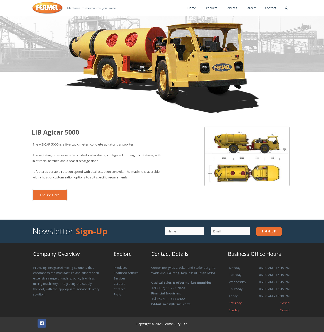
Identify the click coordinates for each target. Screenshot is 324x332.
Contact (119, 289)
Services (120, 278)
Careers (119, 283)
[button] (49, 195)
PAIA (117, 294)
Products (120, 267)
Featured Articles (126, 273)
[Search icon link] (286, 8)
